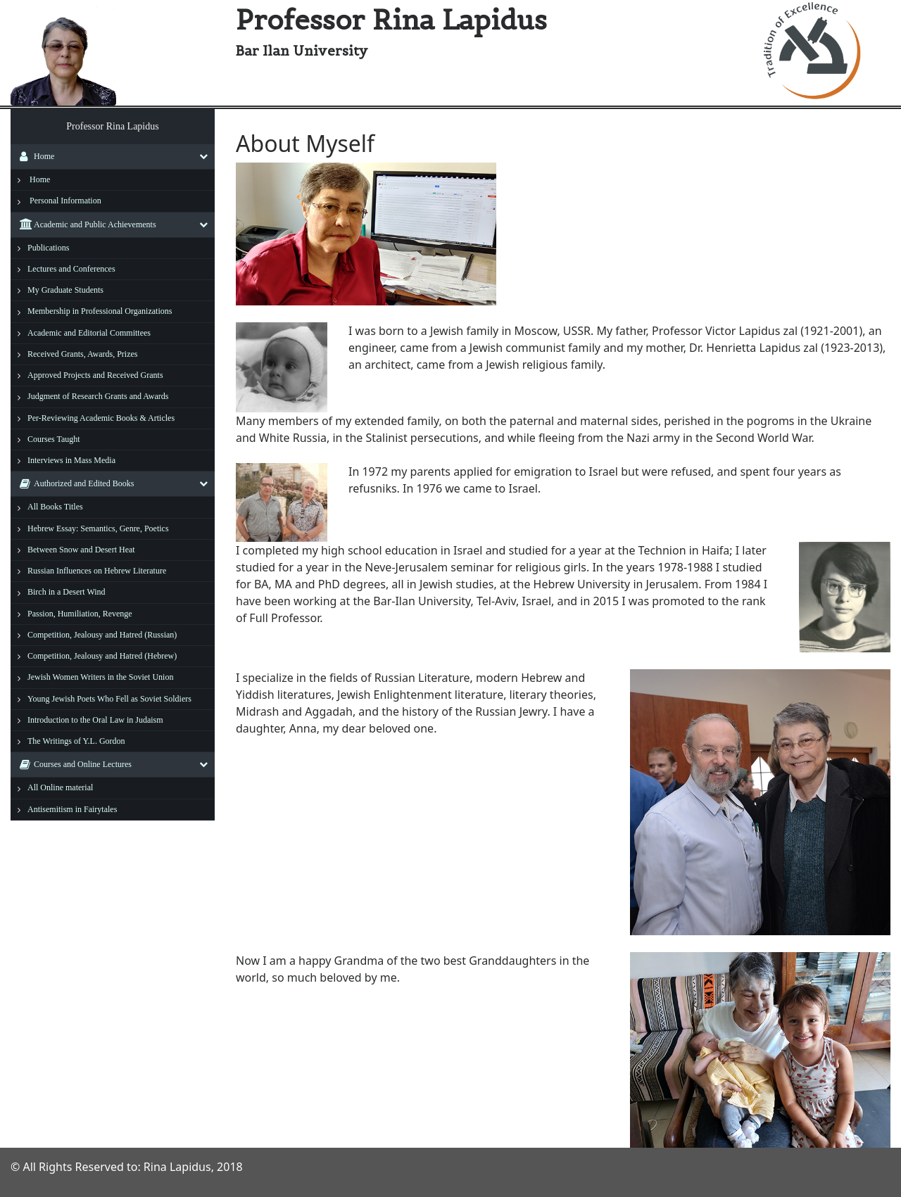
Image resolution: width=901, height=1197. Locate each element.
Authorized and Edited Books (73, 483)
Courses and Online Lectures (72, 764)
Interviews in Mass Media (71, 460)
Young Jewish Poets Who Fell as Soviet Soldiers (109, 699)
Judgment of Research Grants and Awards (98, 396)
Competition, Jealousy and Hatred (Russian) (102, 635)
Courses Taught (53, 439)
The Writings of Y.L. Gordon (76, 741)
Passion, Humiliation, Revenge (79, 614)
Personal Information (65, 200)
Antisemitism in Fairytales (72, 809)
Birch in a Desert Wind (66, 592)
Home (33, 156)
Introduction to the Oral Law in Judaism (95, 720)
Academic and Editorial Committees (89, 333)
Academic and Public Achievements (84, 224)
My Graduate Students (65, 290)
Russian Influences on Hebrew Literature (96, 571)
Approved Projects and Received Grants (95, 375)
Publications (48, 248)
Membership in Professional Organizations (99, 311)
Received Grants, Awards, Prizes (82, 354)
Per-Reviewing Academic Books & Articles (101, 418)
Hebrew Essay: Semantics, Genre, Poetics (98, 528)
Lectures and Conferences (71, 269)
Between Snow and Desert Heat (81, 550)
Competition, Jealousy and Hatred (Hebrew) (102, 656)
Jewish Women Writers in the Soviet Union (100, 677)
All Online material (60, 787)
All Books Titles (55, 507)
